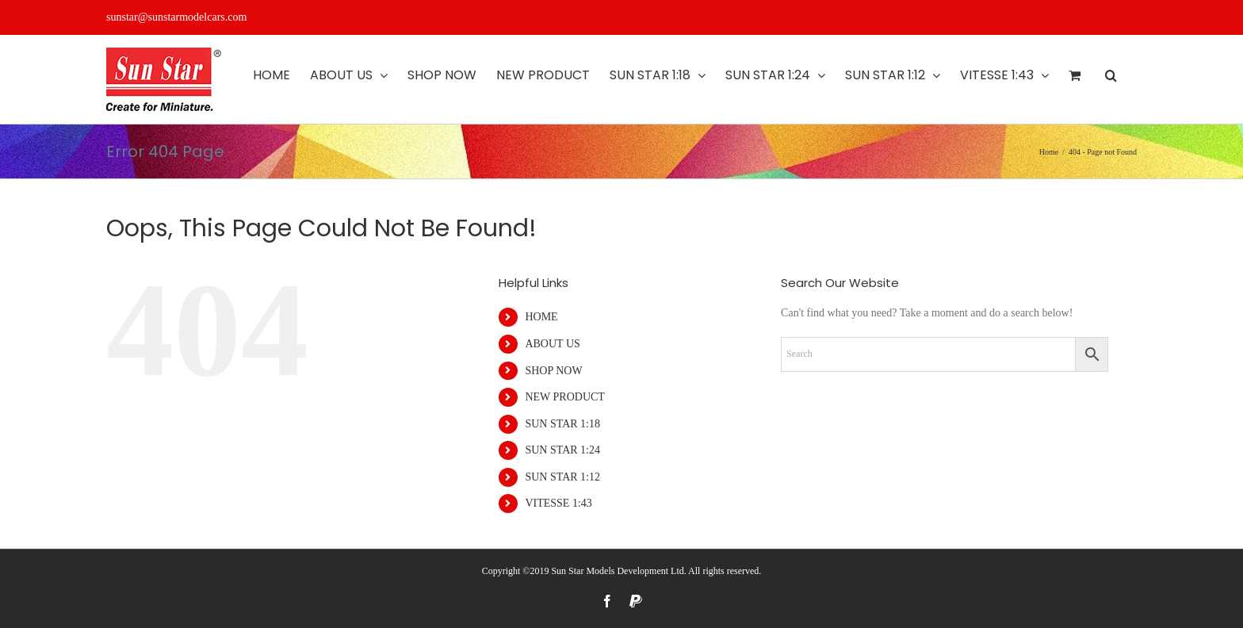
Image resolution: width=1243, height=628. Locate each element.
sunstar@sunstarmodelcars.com (176, 17)
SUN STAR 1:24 (562, 450)
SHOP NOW (553, 371)
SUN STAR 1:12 (562, 477)
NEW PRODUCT (564, 397)
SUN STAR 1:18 (562, 424)
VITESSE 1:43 (558, 503)
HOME (541, 317)
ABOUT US (552, 344)
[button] (1111, 75)
